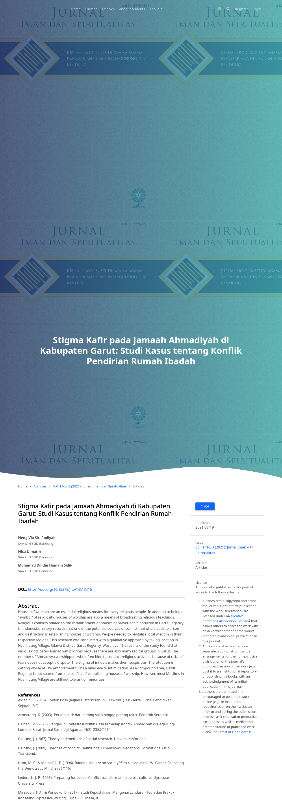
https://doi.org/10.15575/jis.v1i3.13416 (60, 589)
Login (256, 9)
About (154, 9)
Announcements (132, 9)
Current (91, 9)
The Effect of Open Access (232, 732)
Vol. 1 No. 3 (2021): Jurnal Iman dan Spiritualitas (89, 486)
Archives (108, 9)
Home (75, 9)
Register (241, 9)
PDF (206, 506)
